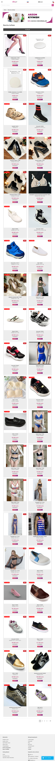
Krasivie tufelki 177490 (39, 160)
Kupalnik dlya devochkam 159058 (40, 536)
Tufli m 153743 (15, 434)
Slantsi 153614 (15, 331)
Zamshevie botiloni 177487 (15, 194)
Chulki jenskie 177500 (15, 57)
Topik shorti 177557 (40, 365)
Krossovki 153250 (39, 126)
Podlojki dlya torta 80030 (40, 57)
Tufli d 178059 (15, 673)
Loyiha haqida (31, 739)
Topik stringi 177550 (40, 434)
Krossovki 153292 (39, 399)
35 (50, 721)
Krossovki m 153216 (40, 92)
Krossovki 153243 (15, 365)
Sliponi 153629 (40, 570)
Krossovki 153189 (15, 639)
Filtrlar (27, 29)
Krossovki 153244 (39, 331)
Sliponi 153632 (15, 228)
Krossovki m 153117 (15, 263)
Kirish (4, 754)
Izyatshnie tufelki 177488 (15, 160)
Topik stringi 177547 (15, 502)
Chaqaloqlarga (5, 746)
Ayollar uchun (5, 741)
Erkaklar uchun (6, 739)
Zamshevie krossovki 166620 (40, 673)
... (48, 720)
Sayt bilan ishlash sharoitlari (8, 757)
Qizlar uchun (5, 744)
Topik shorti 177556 (40, 297)
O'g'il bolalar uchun (6, 742)
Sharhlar (29, 747)
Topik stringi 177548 (40, 468)
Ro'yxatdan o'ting (6, 756)
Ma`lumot (30, 744)
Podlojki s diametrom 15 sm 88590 (15, 92)
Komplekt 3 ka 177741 (15, 536)
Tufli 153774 (39, 707)
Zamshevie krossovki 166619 (15, 707)
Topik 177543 (15, 399)
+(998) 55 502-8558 (34, 758)
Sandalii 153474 (15, 126)
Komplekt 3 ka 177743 (15, 570)
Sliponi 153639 (15, 604)
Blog (29, 742)
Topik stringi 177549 (15, 468)
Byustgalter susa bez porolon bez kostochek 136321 (39, 194)
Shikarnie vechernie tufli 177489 (15, 297)
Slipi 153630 (39, 263)
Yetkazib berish (31, 746)
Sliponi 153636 (40, 604)
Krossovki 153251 (39, 228)
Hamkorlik (30, 741)
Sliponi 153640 (40, 639)
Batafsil (15, 65)
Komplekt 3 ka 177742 (39, 502)
